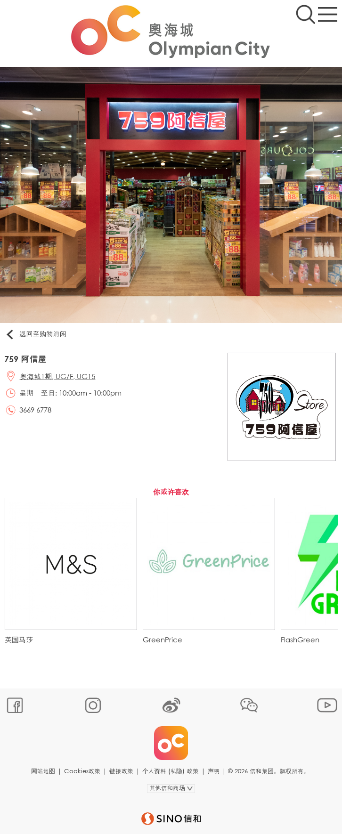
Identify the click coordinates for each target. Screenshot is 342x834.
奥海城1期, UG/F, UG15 (58, 376)
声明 (214, 771)
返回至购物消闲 (35, 334)
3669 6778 (35, 409)
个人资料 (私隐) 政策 (170, 771)
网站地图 (43, 771)
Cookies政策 (82, 771)
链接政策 (121, 771)
